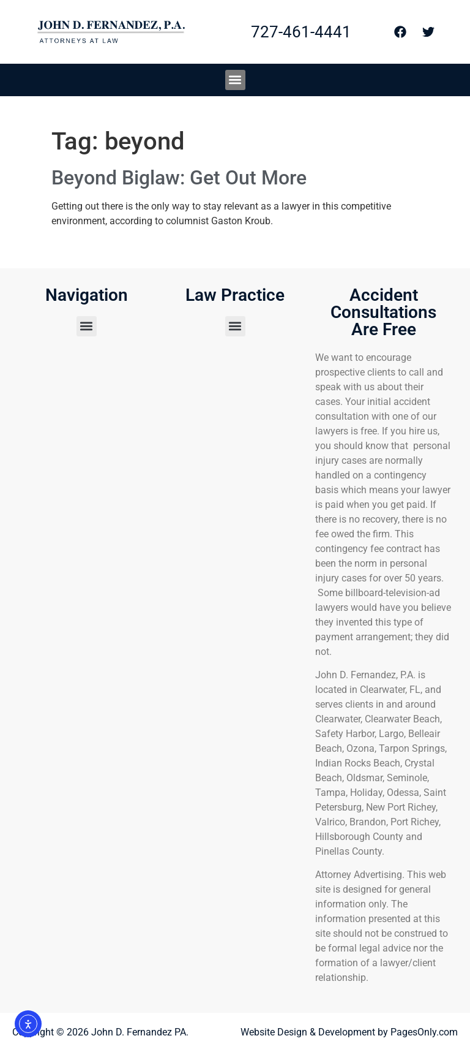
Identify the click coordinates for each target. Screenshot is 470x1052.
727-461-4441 (301, 32)
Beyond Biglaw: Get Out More (179, 177)
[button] (235, 80)
